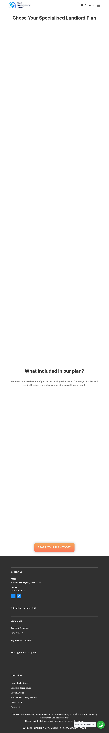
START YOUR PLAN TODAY (54, 547)
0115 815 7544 (18, 590)
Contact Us (16, 707)
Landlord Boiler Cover (21, 688)
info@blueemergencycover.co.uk (26, 582)
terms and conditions (53, 721)
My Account (16, 702)
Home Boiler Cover (20, 683)
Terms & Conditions (20, 628)
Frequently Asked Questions (24, 697)
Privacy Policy (17, 632)
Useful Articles (17, 692)
